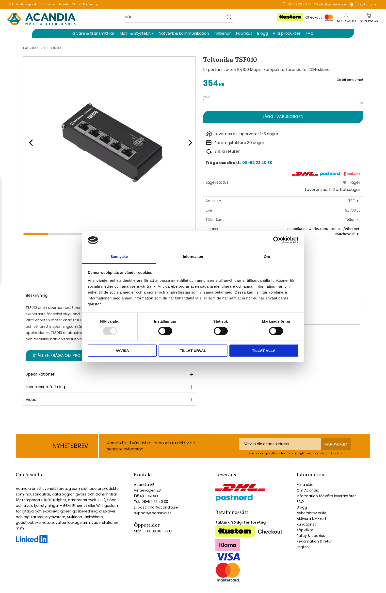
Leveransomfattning (45, 387)
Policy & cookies (311, 535)
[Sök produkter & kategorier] (176, 17)
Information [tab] (193, 256)
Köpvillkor (305, 529)
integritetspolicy (331, 453)
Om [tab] (267, 256)
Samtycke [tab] (119, 256)
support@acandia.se (153, 513)
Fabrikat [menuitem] (244, 33)
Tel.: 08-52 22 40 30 (151, 501)
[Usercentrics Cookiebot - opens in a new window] (276, 240)
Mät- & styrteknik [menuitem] (136, 33)
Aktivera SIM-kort (311, 518)
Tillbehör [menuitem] (222, 33)
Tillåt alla (263, 350)
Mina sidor (306, 484)
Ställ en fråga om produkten (64, 355)
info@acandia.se (332, 4)
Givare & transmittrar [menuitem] (93, 33)
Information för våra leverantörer (326, 496)
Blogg (302, 507)
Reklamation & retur (314, 541)
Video (31, 399)
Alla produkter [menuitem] (287, 33)
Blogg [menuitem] (262, 33)
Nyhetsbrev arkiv (311, 513)
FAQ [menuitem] (310, 33)
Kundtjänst (306, 524)
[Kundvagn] (369, 21)
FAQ (300, 501)
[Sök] (229, 17)
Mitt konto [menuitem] (346, 21)
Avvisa (122, 350)
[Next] (188, 142)
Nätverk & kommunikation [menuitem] (184, 33)
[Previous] (30, 142)
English (303, 546)
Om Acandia (308, 490)
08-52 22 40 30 (299, 4)
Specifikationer (40, 374)
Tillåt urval (193, 350)
